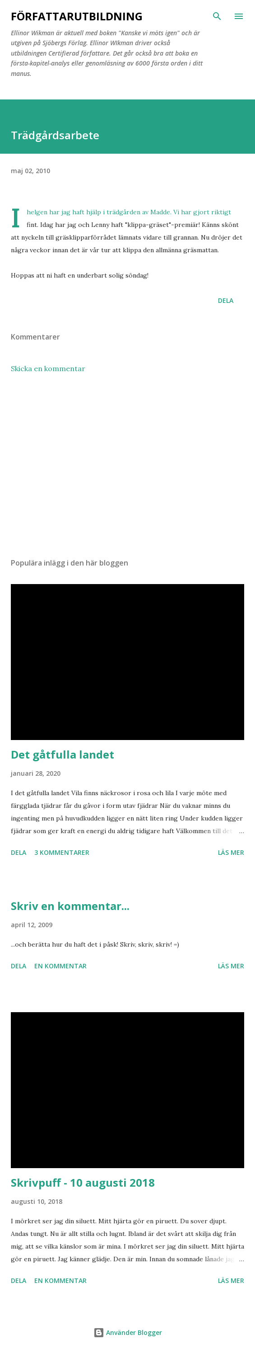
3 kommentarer (61, 852)
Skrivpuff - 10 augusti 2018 (83, 1182)
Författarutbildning (77, 16)
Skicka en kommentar (48, 368)
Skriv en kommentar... (70, 905)
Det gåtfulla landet (62, 754)
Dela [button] (225, 300)
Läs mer (231, 852)
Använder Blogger (127, 1332)
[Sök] (217, 16)
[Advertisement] (127, 465)
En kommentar (60, 966)
